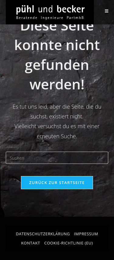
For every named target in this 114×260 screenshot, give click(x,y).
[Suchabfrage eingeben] (57, 158)
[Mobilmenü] (107, 11)
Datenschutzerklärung (43, 234)
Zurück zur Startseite (57, 182)
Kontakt (30, 243)
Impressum (86, 234)
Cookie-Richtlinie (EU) (68, 243)
